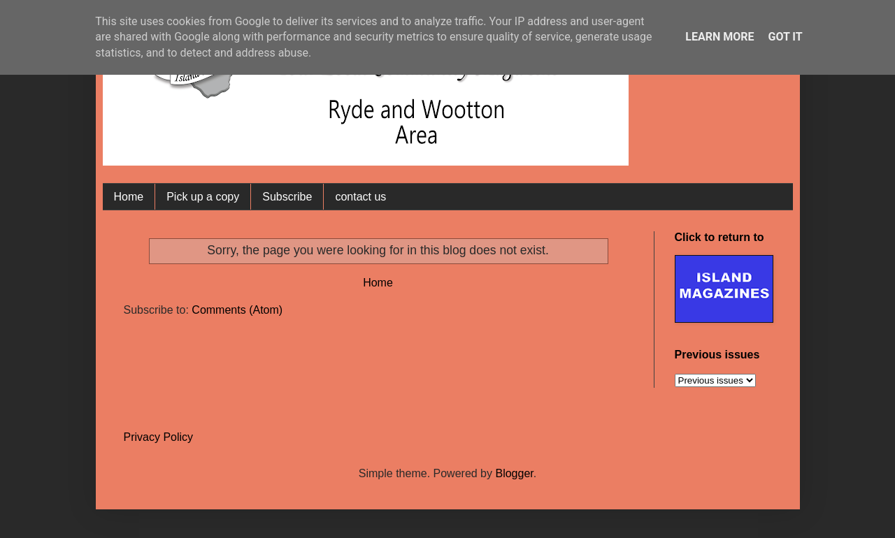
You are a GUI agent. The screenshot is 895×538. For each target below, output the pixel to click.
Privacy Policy (159, 437)
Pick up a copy (202, 197)
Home (129, 197)
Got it (785, 36)
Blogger (514, 473)
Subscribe (287, 197)
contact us (360, 197)
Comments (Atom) (237, 310)
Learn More (719, 36)
